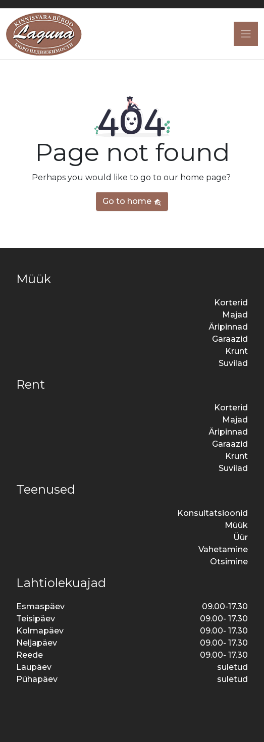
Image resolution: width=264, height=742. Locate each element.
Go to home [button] (132, 201)
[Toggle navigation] (246, 34)
